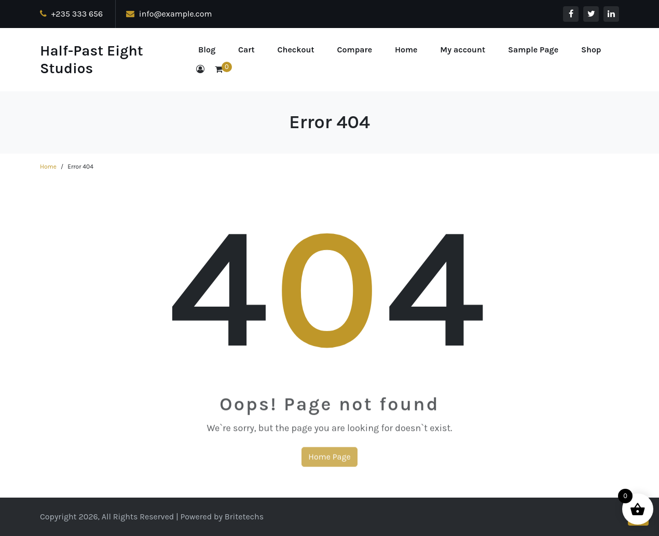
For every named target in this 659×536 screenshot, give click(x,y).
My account (462, 49)
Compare (355, 49)
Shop (591, 49)
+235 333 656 (71, 14)
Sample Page (533, 49)
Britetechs (244, 516)
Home (406, 49)
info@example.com (169, 14)
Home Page (329, 462)
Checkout (295, 49)
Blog (206, 49)
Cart (246, 49)
